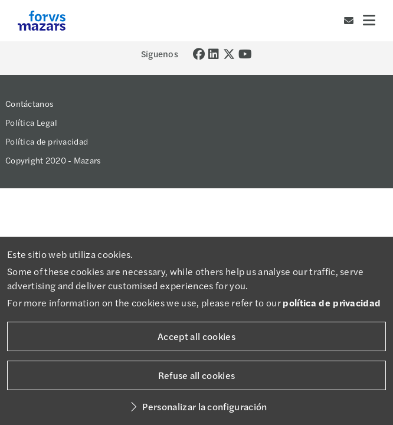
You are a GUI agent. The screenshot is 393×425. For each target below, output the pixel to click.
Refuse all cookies (196, 375)
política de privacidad (332, 302)
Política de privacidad (46, 141)
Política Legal (31, 122)
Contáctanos (29, 103)
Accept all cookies (196, 336)
